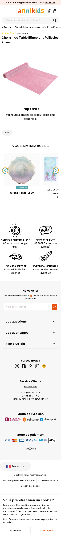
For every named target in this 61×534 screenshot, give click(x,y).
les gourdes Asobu (27, 2)
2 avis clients (21, 33)
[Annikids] (31, 10)
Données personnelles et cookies (19, 480)
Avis (7, 132)
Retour (7, 27)
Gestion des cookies (31, 486)
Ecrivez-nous (30, 386)
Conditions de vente (48, 480)
